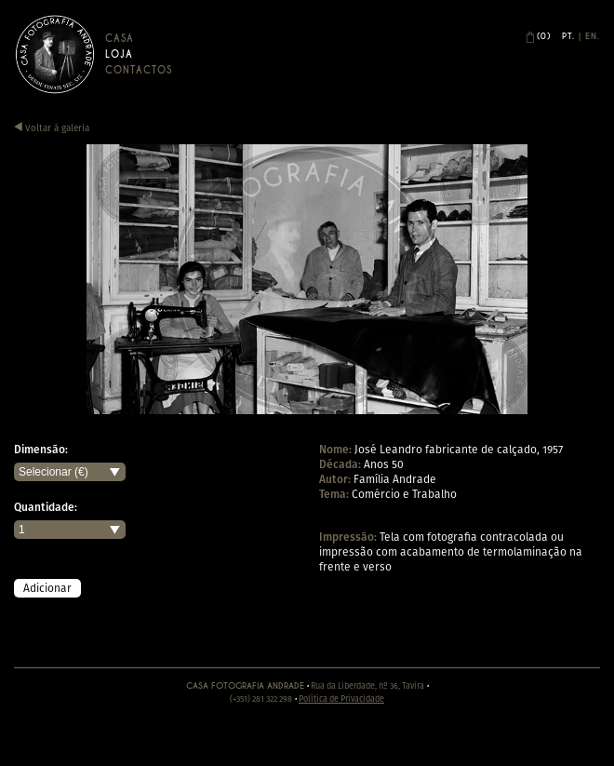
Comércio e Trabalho (404, 494)
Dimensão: (41, 449)
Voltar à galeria (51, 128)
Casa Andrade (55, 54)
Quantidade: (45, 507)
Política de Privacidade (341, 698)
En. (592, 36)
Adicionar (47, 588)
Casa (119, 39)
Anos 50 (384, 464)
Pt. (568, 36)
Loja (119, 54)
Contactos (138, 70)
